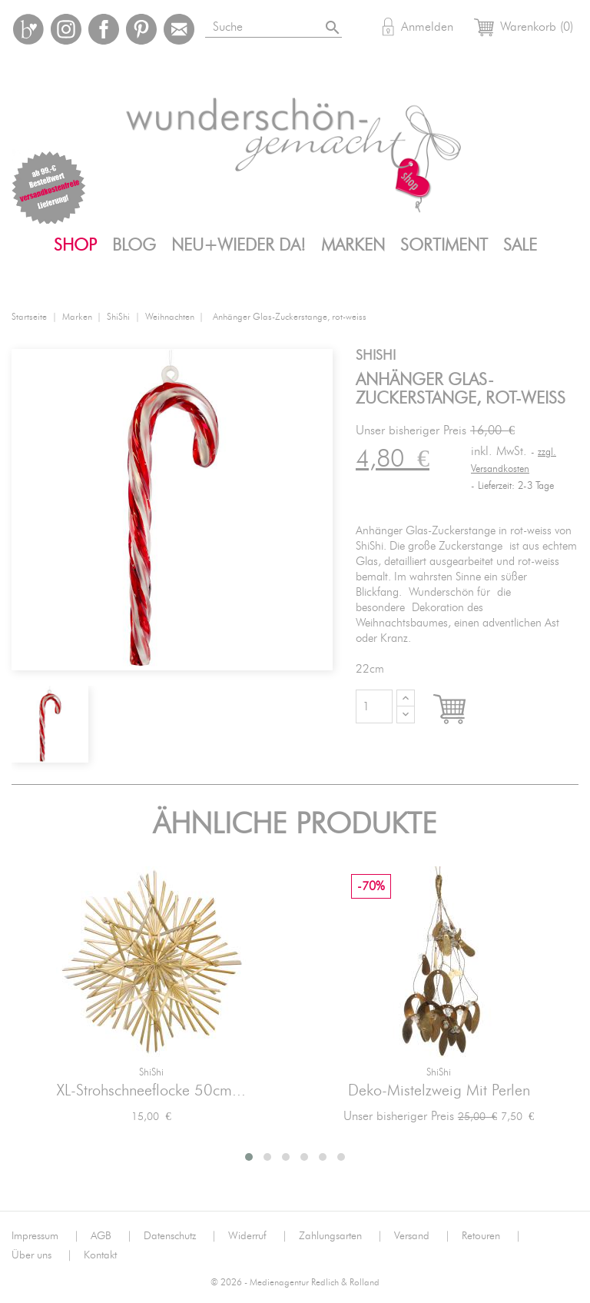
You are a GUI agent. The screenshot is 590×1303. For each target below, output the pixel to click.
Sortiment (444, 245)
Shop (75, 245)
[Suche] (291, 24)
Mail (179, 29)
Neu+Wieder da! (238, 245)
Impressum (45, 1236)
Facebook (103, 29)
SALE (520, 245)
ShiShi (151, 1073)
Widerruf (257, 1236)
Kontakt (100, 1255)
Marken (353, 245)
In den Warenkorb (464, 710)
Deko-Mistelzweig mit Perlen (439, 1091)
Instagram (66, 29)
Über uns (42, 1255)
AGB (111, 1236)
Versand (422, 1236)
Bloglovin (28, 29)
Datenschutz (180, 1236)
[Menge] (374, 706)
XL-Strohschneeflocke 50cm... (151, 1091)
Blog (134, 245)
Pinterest (141, 29)
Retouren (491, 1236)
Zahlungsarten (341, 1236)
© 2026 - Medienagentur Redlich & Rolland (295, 1282)
